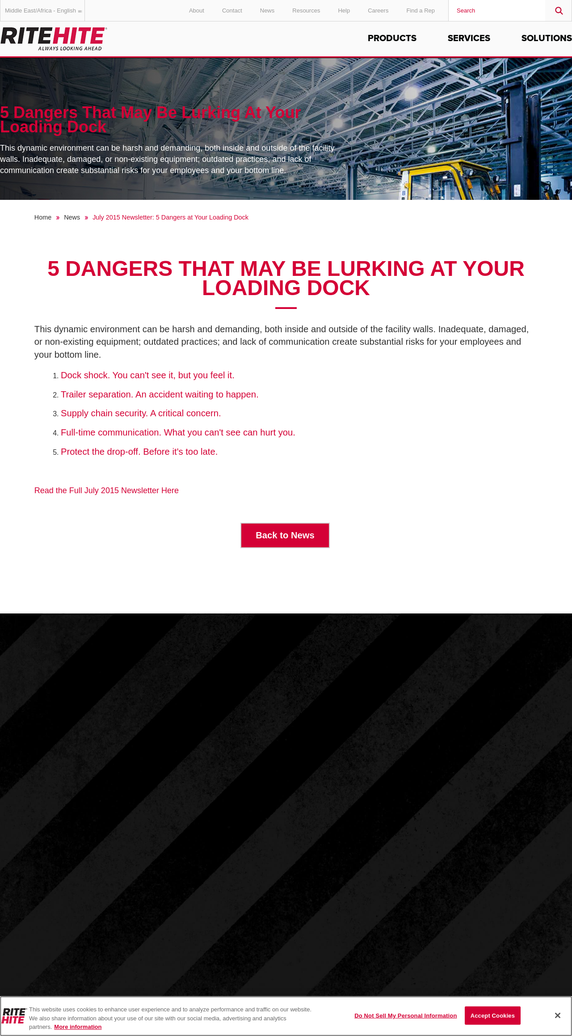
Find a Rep (420, 10)
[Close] (558, 1015)
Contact (232, 10)
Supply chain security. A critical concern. (141, 413)
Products (392, 38)
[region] (286, 1016)
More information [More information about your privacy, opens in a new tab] (77, 1026)
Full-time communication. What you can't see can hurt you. (178, 432)
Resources (306, 10)
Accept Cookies (493, 1015)
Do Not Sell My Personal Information (405, 1015)
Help (344, 10)
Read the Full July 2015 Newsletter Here (106, 490)
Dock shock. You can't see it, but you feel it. (148, 375)
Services (469, 38)
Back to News (285, 535)
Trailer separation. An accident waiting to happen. (160, 394)
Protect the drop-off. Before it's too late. (139, 452)
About (196, 10)
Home (42, 217)
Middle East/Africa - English (45, 10)
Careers (378, 10)
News (267, 10)
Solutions (547, 38)
